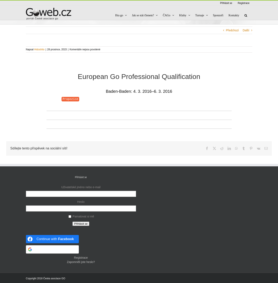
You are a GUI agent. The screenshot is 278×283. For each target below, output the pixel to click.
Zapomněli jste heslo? (81, 262)
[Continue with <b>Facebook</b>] (52, 239)
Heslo (81, 201)
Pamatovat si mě (83, 216)
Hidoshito (39, 49)
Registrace (81, 257)
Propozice (70, 99)
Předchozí (232, 30)
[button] (245, 15)
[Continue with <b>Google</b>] (52, 249)
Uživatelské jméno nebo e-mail (81, 187)
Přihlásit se (80, 223)
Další (246, 30)
